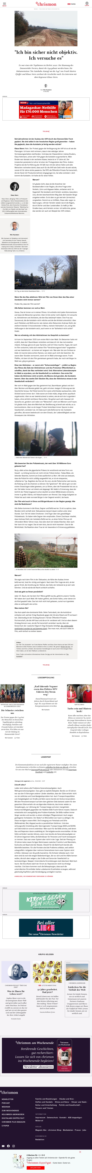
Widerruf (39, 1121)
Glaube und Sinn (66, 1099)
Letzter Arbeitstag (49, 985)
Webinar (6, 1107)
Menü (4, 6)
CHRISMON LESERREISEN (77, 983)
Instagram (72, 769)
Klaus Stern (14, 195)
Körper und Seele (79, 1102)
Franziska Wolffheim (45, 1012)
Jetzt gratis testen (35, 1167)
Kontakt (62, 1118)
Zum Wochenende (10, 1111)
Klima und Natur (62, 1102)
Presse (78, 1130)
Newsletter (7, 1099)
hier (49, 654)
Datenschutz (52, 1118)
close (80, 1152)
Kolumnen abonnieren (13, 1114)
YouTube (3, 1146)
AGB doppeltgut (75, 1118)
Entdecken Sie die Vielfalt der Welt (77, 988)
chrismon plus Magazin (13, 1122)
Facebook (39, 772)
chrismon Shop (54, 1130)
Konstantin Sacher (16, 1019)
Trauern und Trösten (44, 1108)
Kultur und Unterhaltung (46, 1105)
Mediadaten (68, 1130)
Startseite (36, 9)
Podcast (6, 1103)
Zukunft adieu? (20, 785)
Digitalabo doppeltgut (13, 1118)
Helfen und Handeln (44, 1102)
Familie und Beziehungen (46, 1099)
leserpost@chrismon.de (40, 769)
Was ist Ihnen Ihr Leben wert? (16, 993)
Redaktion (39, 1140)
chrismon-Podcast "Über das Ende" (16, 986)
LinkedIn (49, 772)
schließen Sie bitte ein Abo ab (56, 767)
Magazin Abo (40, 1130)
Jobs (84, 1130)
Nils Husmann (47, 90)
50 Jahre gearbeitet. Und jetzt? (47, 991)
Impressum (40, 1118)
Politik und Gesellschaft (69, 1105)
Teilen (45, 131)
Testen (71, 4)
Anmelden (86, 4)
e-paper (5, 1126)
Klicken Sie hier (65, 647)
